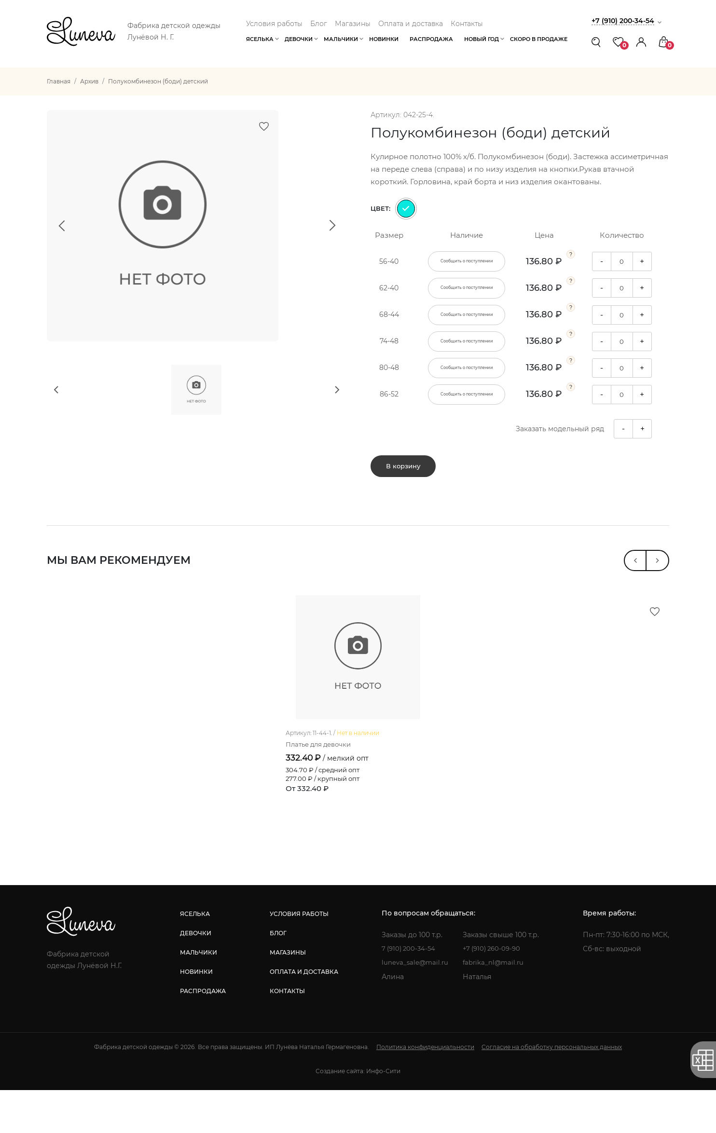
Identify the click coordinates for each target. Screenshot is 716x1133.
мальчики (198, 995)
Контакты (467, 23)
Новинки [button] (384, 39)
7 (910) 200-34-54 (409, 991)
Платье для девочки (322, 787)
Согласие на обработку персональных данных (552, 1089)
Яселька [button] (260, 39)
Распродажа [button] (431, 39)
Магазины (353, 23)
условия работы (297, 956)
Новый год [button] (481, 39)
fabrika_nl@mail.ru (495, 1005)
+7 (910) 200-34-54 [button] (625, 20)
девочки (195, 976)
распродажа (202, 1033)
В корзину (403, 471)
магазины (286, 995)
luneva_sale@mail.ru (414, 1005)
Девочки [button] (299, 39)
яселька (194, 956)
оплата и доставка (302, 1014)
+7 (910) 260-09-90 (495, 991)
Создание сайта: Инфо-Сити (358, 1114)
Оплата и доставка (410, 23)
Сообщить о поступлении (467, 261)
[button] (641, 41)
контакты (285, 1033)
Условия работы (274, 23)
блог (276, 976)
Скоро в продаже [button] (538, 39)
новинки (195, 1014)
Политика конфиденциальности (425, 1089)
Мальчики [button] (341, 39)
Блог (318, 23)
